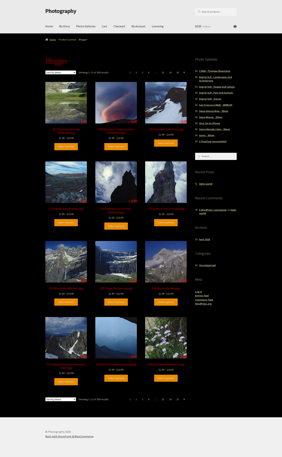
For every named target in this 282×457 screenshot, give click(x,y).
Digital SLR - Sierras (210, 98)
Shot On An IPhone (209, 123)
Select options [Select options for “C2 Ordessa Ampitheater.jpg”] (66, 222)
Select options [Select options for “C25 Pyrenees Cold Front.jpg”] (166, 143)
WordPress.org (203, 303)
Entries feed (202, 295)
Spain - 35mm (206, 135)
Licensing (157, 26)
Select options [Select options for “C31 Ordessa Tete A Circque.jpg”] (166, 222)
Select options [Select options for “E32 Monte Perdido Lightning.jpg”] (116, 378)
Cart (104, 26)
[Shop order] (60, 72)
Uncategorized (207, 265)
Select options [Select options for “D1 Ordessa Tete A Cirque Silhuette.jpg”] (116, 226)
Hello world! (205, 183)
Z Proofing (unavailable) (213, 141)
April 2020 (204, 239)
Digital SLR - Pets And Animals (216, 92)
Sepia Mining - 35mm (210, 117)
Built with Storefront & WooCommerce (69, 436)
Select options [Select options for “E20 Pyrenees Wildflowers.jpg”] (166, 378)
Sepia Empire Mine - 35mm (213, 111)
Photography (60, 11)
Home (49, 26)
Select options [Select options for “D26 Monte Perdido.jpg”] (166, 302)
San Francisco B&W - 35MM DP (215, 105)
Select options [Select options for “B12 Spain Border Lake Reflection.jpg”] (66, 146)
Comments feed (204, 299)
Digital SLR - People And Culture (217, 86)
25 (177, 72)
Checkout (119, 26)
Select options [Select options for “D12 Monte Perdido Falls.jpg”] (66, 302)
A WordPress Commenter (213, 210)
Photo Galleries (85, 26)
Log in (198, 291)
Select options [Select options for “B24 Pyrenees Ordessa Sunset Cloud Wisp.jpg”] (116, 146)
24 (170, 72)
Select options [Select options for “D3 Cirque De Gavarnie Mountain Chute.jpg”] (66, 381)
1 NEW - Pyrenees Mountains (214, 71)
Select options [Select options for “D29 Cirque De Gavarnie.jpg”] (116, 302)
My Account (138, 26)
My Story (64, 26)
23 (163, 72)
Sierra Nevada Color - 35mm (214, 129)
